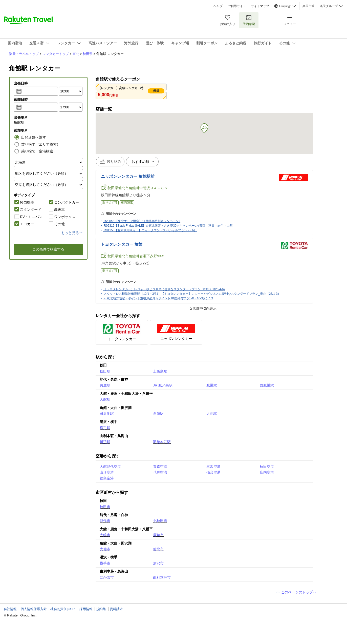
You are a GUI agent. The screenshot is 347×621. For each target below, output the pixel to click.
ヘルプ (218, 6)
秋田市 (105, 507)
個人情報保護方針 (33, 609)
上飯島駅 (160, 371)
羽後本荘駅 (162, 442)
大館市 (105, 535)
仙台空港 (213, 472)
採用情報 (86, 609)
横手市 (105, 563)
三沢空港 (213, 466)
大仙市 (105, 549)
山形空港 (107, 472)
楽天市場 (308, 6)
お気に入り (227, 20)
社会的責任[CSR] (63, 609)
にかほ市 (107, 577)
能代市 (105, 521)
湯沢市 (158, 563)
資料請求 (116, 609)
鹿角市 (158, 535)
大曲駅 (211, 414)
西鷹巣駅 (267, 385)
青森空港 (160, 466)
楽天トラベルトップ (24, 54)
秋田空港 (267, 466)
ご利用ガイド (237, 6)
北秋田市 (160, 521)
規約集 (101, 609)
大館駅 (105, 399)
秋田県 (88, 54)
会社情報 (10, 609)
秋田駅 (105, 371)
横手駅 (105, 428)
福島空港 (107, 478)
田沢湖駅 (107, 414)
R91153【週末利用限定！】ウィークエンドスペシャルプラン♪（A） (150, 230)
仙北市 (158, 549)
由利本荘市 (162, 577)
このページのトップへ (296, 592)
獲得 (156, 91)
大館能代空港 (110, 466)
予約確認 (249, 20)
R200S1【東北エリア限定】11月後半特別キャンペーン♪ (142, 221)
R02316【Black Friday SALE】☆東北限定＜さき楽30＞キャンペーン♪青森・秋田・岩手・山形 (168, 225)
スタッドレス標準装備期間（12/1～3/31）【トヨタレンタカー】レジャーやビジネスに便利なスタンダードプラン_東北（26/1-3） (192, 294)
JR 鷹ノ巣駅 (162, 385)
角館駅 (158, 414)
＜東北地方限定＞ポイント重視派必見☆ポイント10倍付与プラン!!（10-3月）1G (158, 298)
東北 (76, 54)
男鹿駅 (105, 385)
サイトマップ (260, 6)
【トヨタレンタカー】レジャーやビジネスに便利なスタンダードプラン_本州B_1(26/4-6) (164, 289)
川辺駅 (105, 442)
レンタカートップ (55, 54)
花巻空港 (160, 472)
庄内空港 (267, 472)
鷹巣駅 (211, 385)
